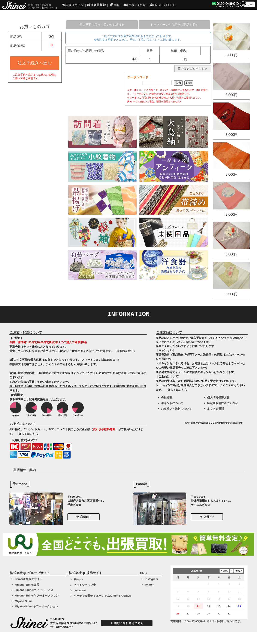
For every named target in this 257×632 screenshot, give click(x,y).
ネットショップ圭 (85, 584)
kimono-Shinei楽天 (27, 584)
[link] (170, 424)
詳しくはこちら (28, 433)
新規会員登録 (96, 5)
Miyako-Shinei (24, 601)
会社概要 (166, 397)
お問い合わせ (135, 5)
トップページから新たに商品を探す (174, 24)
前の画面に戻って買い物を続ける (101, 24)
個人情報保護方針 (218, 397)
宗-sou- (78, 579)
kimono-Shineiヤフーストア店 (34, 590)
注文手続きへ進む (35, 63)
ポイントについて (172, 403)
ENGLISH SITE (163, 5)
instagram (151, 579)
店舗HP (83, 516)
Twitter (149, 584)
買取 (115, 5)
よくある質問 (215, 408)
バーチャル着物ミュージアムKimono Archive (102, 595)
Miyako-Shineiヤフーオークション (36, 606)
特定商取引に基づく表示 (222, 403)
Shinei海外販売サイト (28, 579)
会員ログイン (73, 5)
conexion (80, 590)
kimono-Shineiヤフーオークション (37, 595)
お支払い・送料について (176, 408)
